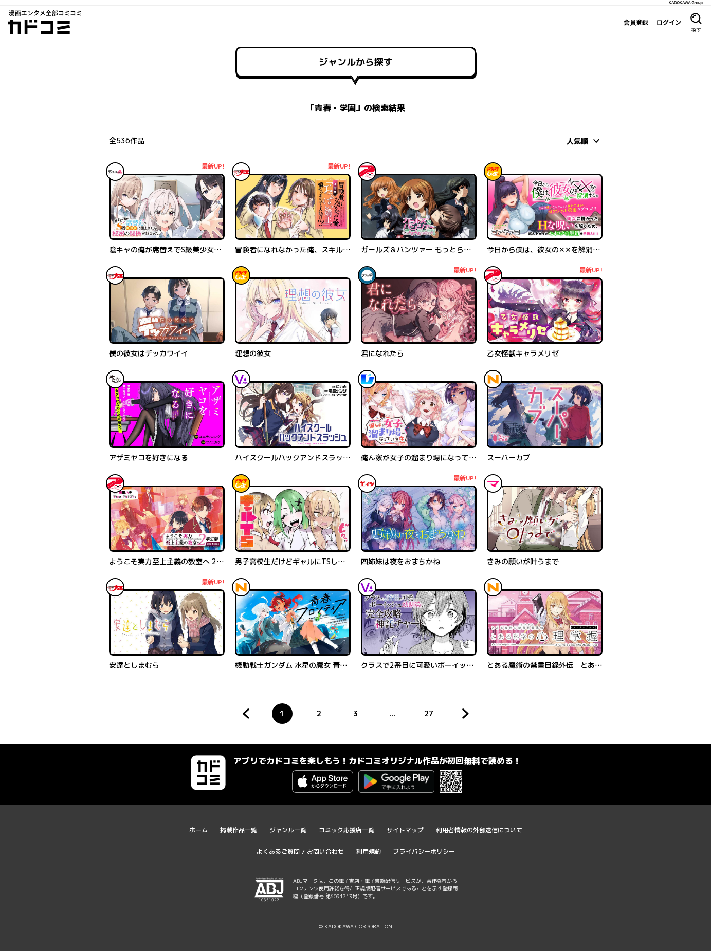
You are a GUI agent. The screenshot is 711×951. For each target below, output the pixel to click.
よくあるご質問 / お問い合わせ (300, 851)
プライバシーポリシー (424, 851)
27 (431, 716)
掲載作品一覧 (238, 830)
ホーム (198, 830)
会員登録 (636, 22)
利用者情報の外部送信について (479, 830)
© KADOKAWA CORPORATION (355, 926)
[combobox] (585, 140)
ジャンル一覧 (287, 830)
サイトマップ (405, 830)
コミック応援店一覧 (346, 830)
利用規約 (368, 851)
